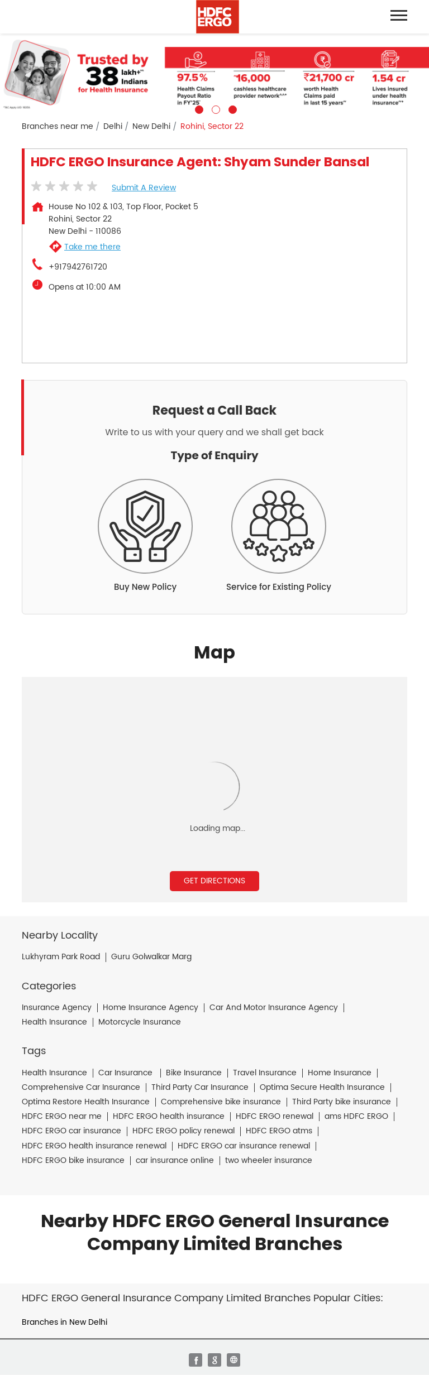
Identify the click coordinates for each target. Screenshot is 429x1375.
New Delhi (151, 126)
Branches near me (57, 126)
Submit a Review (144, 187)
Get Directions (214, 880)
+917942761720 (78, 267)
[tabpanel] (214, 73)
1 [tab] (198, 108)
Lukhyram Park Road (61, 957)
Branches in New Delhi (64, 1322)
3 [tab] (231, 108)
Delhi (112, 126)
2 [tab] (214, 108)
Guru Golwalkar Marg (151, 957)
